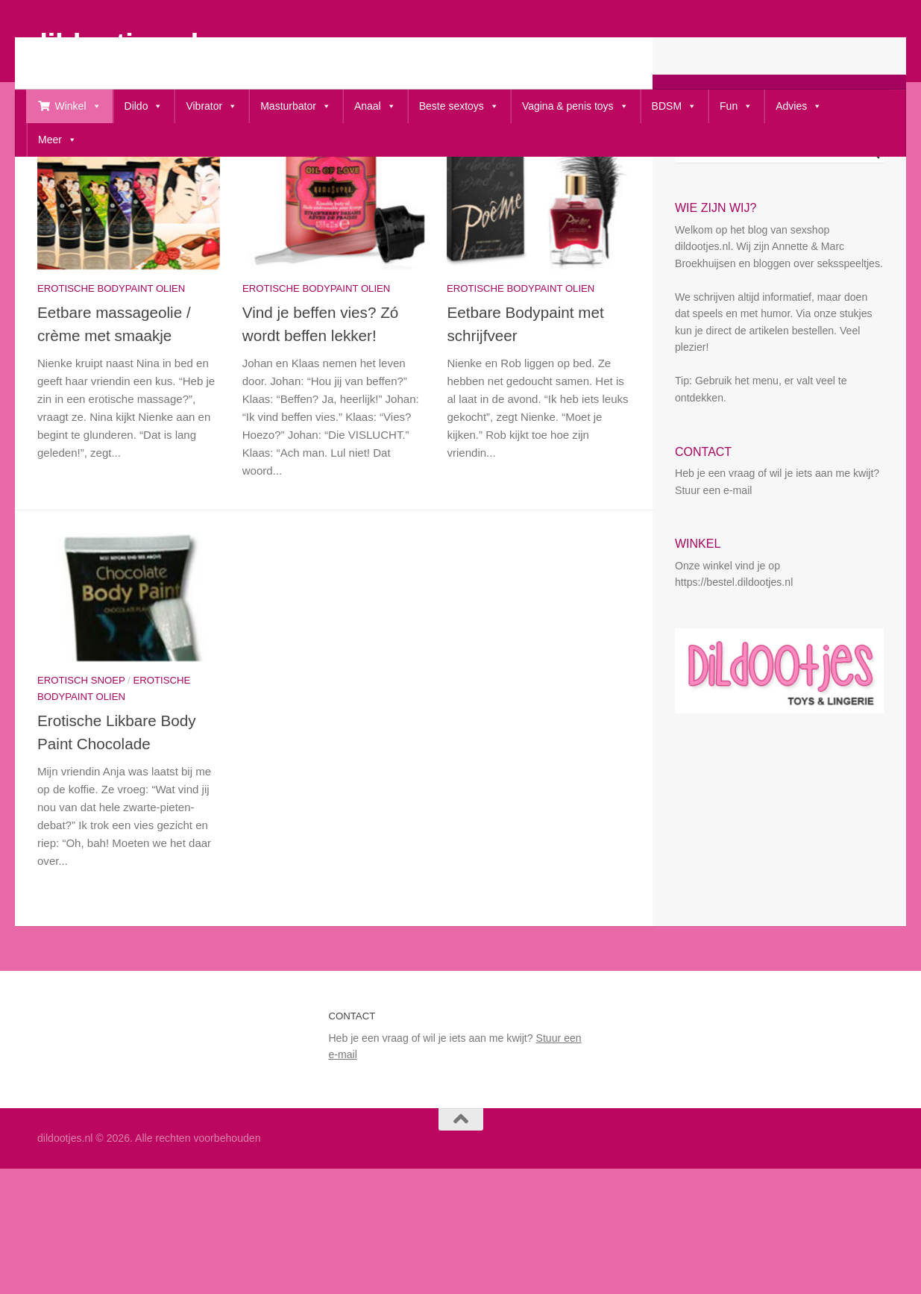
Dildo (144, 106)
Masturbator (295, 106)
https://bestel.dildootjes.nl (734, 664)
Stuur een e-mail (713, 572)
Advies (799, 106)
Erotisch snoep (81, 762)
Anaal (375, 106)
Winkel (78, 106)
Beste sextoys (459, 106)
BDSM (674, 106)
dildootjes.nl (114, 43)
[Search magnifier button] (873, 234)
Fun (736, 106)
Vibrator (211, 106)
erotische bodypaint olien (111, 370)
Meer (57, 140)
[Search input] (772, 234)
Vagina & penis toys (575, 106)
